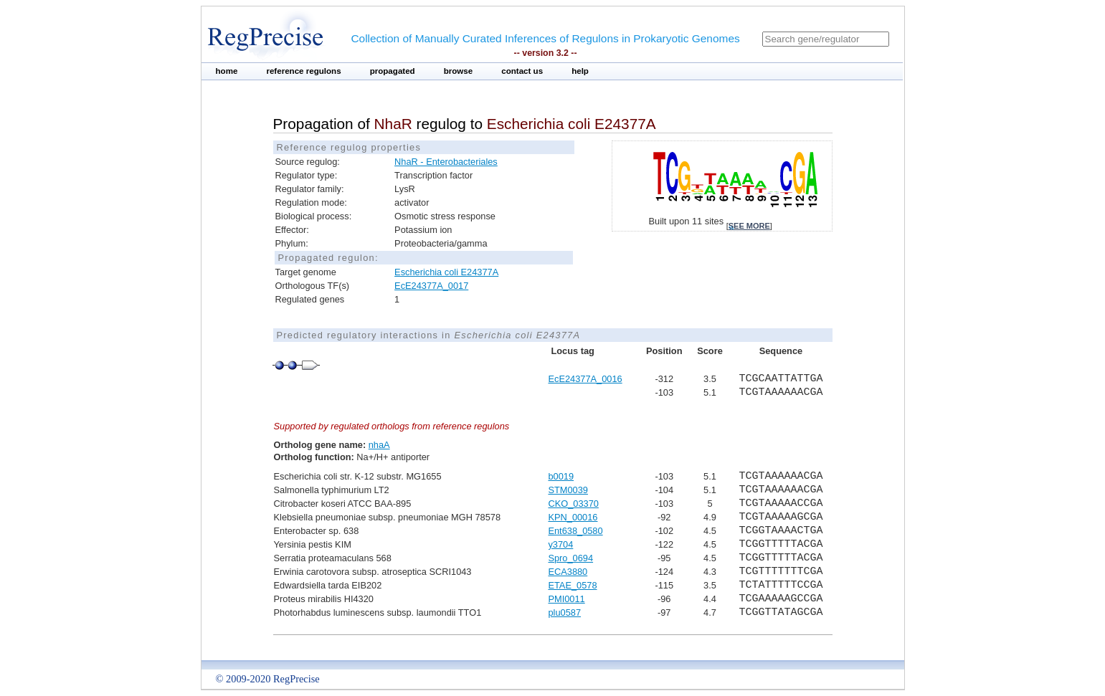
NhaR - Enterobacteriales (446, 161)
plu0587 (564, 612)
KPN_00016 (572, 517)
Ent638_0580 (575, 530)
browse (458, 71)
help (580, 71)
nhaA (379, 444)
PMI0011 (566, 598)
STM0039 (567, 490)
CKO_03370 (573, 503)
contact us (522, 71)
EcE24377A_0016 (585, 378)
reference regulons (303, 71)
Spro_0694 (570, 558)
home (227, 71)
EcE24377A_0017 (431, 285)
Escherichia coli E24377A (446, 272)
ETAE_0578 (572, 585)
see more (749, 225)
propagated (392, 71)
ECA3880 (567, 571)
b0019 (561, 476)
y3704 (560, 544)
